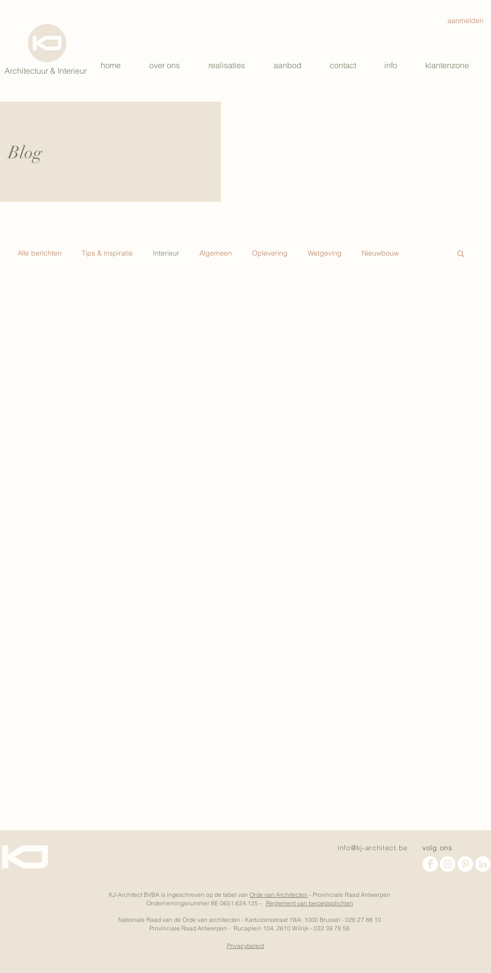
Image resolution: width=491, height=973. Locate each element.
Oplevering (270, 253)
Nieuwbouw (380, 253)
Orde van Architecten (279, 894)
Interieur (166, 253)
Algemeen (215, 253)
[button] (294, 65)
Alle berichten (40, 253)
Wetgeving (325, 253)
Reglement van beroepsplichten (309, 903)
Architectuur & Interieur (46, 71)
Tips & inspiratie (107, 253)
